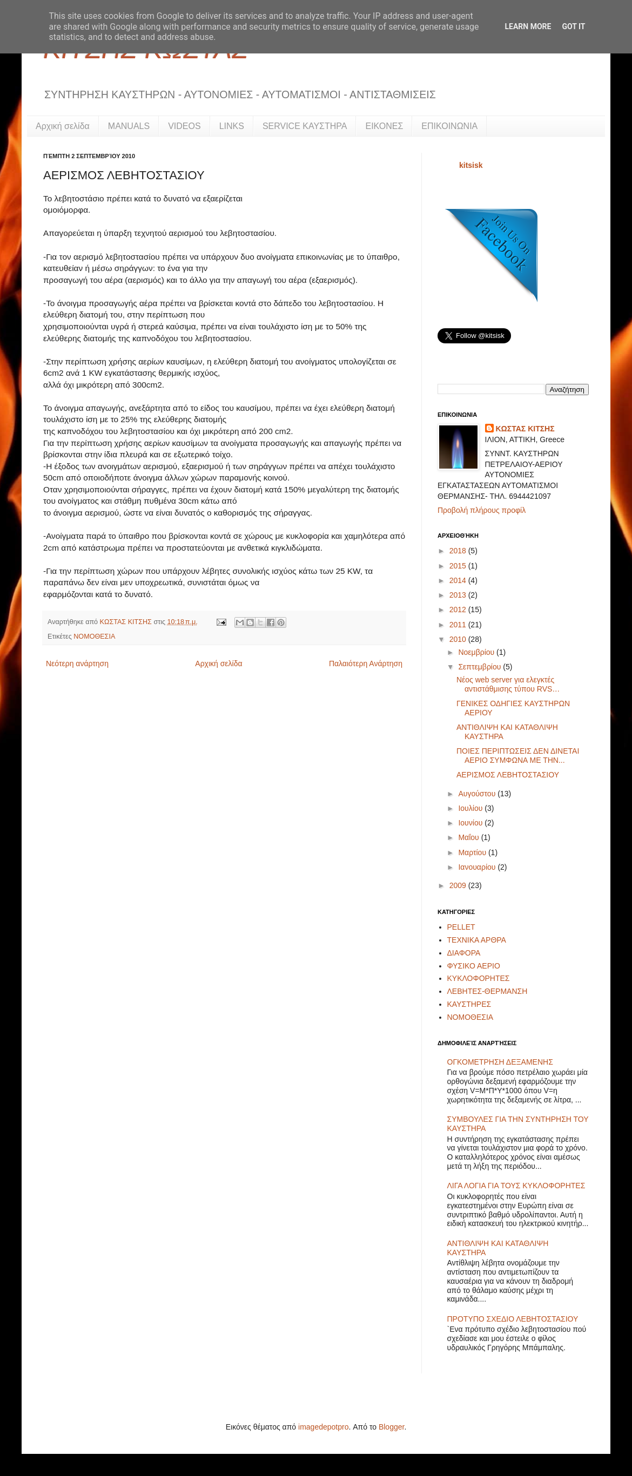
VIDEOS (184, 126)
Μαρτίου (473, 852)
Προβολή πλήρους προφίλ (482, 510)
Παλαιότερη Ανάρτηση (365, 663)
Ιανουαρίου (477, 867)
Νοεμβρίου (477, 652)
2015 (458, 565)
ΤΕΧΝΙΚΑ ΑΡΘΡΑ (476, 940)
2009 (458, 885)
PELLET (461, 927)
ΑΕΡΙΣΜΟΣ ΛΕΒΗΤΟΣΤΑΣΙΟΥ (507, 774)
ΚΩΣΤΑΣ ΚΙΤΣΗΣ (127, 622)
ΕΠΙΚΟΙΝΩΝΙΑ (449, 126)
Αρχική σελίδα (63, 126)
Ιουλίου (471, 808)
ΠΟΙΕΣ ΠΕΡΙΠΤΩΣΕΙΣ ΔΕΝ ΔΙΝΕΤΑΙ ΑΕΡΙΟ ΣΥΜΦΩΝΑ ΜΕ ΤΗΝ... (517, 755)
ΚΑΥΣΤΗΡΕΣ (469, 1004)
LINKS (231, 126)
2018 (458, 550)
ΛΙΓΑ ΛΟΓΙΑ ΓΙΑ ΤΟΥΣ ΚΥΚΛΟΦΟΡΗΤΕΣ (516, 1185)
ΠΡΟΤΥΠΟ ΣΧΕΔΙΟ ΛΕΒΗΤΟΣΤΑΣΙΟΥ (513, 1319)
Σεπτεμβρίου (480, 666)
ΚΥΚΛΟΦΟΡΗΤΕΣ (478, 978)
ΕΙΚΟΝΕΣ (384, 126)
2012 (458, 609)
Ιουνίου (471, 822)
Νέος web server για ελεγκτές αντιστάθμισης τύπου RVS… (508, 684)
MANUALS (129, 126)
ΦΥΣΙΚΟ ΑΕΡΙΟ (473, 966)
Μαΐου (469, 837)
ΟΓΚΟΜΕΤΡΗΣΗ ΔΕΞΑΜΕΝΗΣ (500, 1062)
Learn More (528, 26)
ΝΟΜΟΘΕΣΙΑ (94, 636)
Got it (573, 26)
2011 (458, 624)
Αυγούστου (477, 793)
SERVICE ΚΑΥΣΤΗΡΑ (305, 126)
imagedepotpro (323, 1427)
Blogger (391, 1427)
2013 (458, 595)
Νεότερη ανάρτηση (77, 663)
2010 (458, 639)
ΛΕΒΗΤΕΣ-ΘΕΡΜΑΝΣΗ (487, 991)
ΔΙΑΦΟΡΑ (464, 953)
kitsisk (471, 165)
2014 (458, 580)
